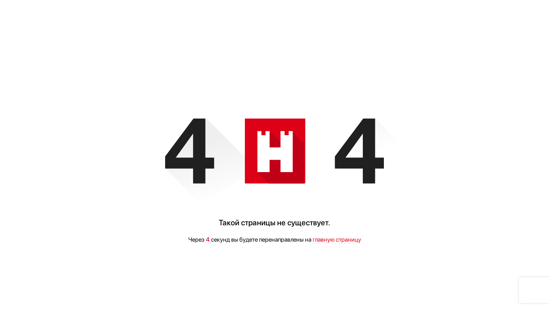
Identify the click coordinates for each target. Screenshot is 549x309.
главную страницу (337, 239)
